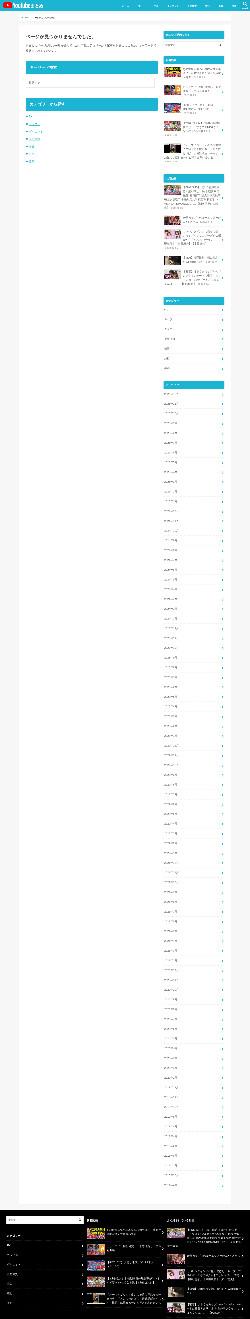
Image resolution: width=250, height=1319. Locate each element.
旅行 (207, 6)
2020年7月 (170, 1003)
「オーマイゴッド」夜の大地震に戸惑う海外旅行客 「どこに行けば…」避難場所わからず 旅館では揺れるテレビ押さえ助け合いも (192, 152)
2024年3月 (170, 590)
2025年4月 (170, 466)
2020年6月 (170, 1013)
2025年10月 (171, 408)
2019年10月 (171, 1090)
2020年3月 (170, 1041)
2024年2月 (170, 600)
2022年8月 (170, 773)
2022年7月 (170, 782)
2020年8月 (170, 994)
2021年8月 (170, 888)
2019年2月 (170, 1128)
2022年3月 (170, 821)
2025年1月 (170, 494)
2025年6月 (170, 446)
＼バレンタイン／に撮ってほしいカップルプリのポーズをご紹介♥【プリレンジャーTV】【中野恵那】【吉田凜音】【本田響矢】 (192, 237)
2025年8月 (170, 427)
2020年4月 (170, 1032)
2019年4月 (170, 1118)
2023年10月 (171, 638)
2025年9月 (170, 418)
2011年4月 (170, 1166)
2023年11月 (171, 629)
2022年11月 (171, 744)
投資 (234, 6)
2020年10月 (171, 974)
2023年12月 (171, 619)
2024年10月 (171, 523)
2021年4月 (170, 926)
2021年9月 (170, 878)
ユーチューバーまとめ (209, 1313)
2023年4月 (170, 696)
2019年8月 (170, 1099)
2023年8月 (170, 658)
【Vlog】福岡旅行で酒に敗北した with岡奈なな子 (192, 257)
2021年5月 (170, 917)
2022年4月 (170, 811)
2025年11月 (171, 399)
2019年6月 (170, 1109)
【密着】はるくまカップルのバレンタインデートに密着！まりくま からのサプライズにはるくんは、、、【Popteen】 (192, 275)
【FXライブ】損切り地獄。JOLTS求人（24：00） (190, 108)
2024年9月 (170, 533)
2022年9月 (170, 763)
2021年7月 (170, 898)
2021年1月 (170, 945)
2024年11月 (171, 514)
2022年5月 (170, 802)
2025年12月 (171, 389)
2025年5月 (170, 456)
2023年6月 (170, 677)
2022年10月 (171, 754)
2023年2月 (170, 715)
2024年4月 (170, 581)
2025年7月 (170, 437)
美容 (220, 6)
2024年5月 (170, 571)
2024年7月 (170, 552)
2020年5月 (170, 1022)
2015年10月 (171, 1157)
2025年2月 (170, 485)
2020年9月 (170, 984)
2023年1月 (170, 725)
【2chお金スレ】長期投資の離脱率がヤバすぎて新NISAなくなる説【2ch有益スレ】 (192, 128)
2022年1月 (170, 840)
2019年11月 (171, 1080)
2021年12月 (171, 849)
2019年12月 (171, 1070)
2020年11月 (171, 965)
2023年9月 (170, 648)
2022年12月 (171, 734)
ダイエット (173, 6)
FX (139, 6)
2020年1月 (170, 1061)
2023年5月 (170, 686)
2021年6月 (170, 907)
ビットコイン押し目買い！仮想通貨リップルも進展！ (192, 91)
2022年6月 (170, 792)
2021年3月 (170, 936)
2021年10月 (171, 869)
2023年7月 (170, 667)
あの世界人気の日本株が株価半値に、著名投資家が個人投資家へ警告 (192, 73)
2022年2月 (170, 830)
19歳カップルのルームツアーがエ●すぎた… (192, 218)
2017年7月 (170, 1147)
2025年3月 (170, 475)
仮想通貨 (192, 6)
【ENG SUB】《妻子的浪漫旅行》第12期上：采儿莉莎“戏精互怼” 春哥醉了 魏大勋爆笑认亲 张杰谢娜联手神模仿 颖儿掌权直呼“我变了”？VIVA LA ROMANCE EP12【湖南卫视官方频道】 (192, 195)
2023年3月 (170, 706)
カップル (153, 6)
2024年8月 (170, 542)
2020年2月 (170, 1051)
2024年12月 (171, 504)
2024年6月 (170, 562)
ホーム (125, 6)
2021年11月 (171, 859)
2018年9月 (170, 1137)
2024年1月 (170, 610)
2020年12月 (171, 955)
